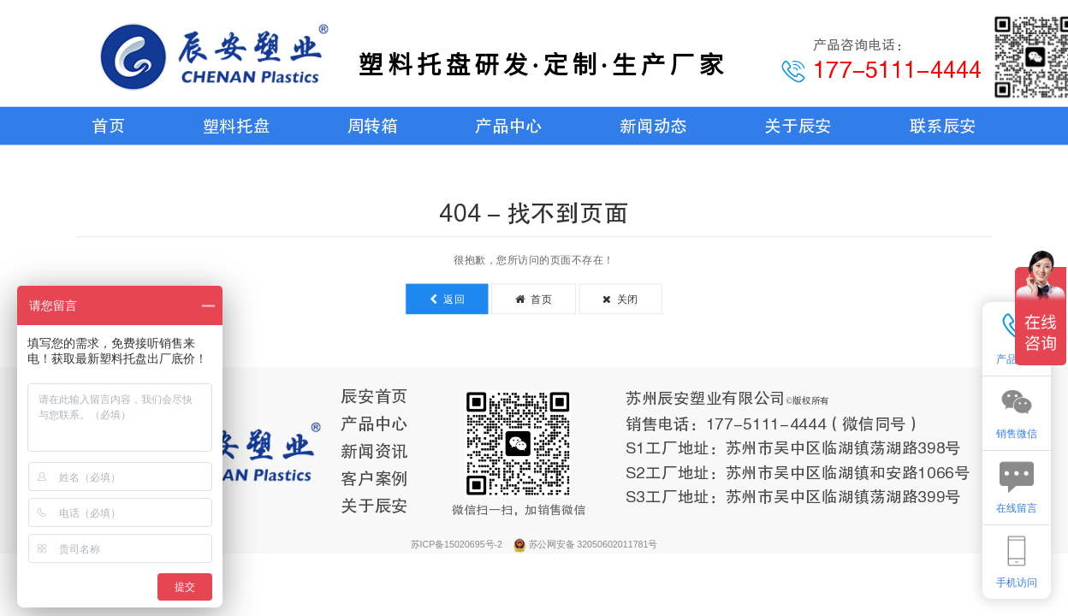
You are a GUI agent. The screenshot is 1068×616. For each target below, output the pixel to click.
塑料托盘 (236, 125)
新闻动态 (653, 125)
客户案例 (374, 478)
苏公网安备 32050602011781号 (593, 544)
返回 (447, 299)
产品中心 (508, 125)
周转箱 (372, 125)
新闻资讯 (374, 450)
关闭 (620, 299)
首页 (108, 125)
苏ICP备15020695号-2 (458, 544)
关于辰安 (797, 125)
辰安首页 (374, 396)
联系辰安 (943, 125)
